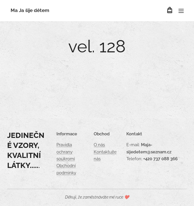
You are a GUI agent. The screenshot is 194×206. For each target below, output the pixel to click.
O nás (99, 145)
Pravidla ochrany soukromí (65, 152)
